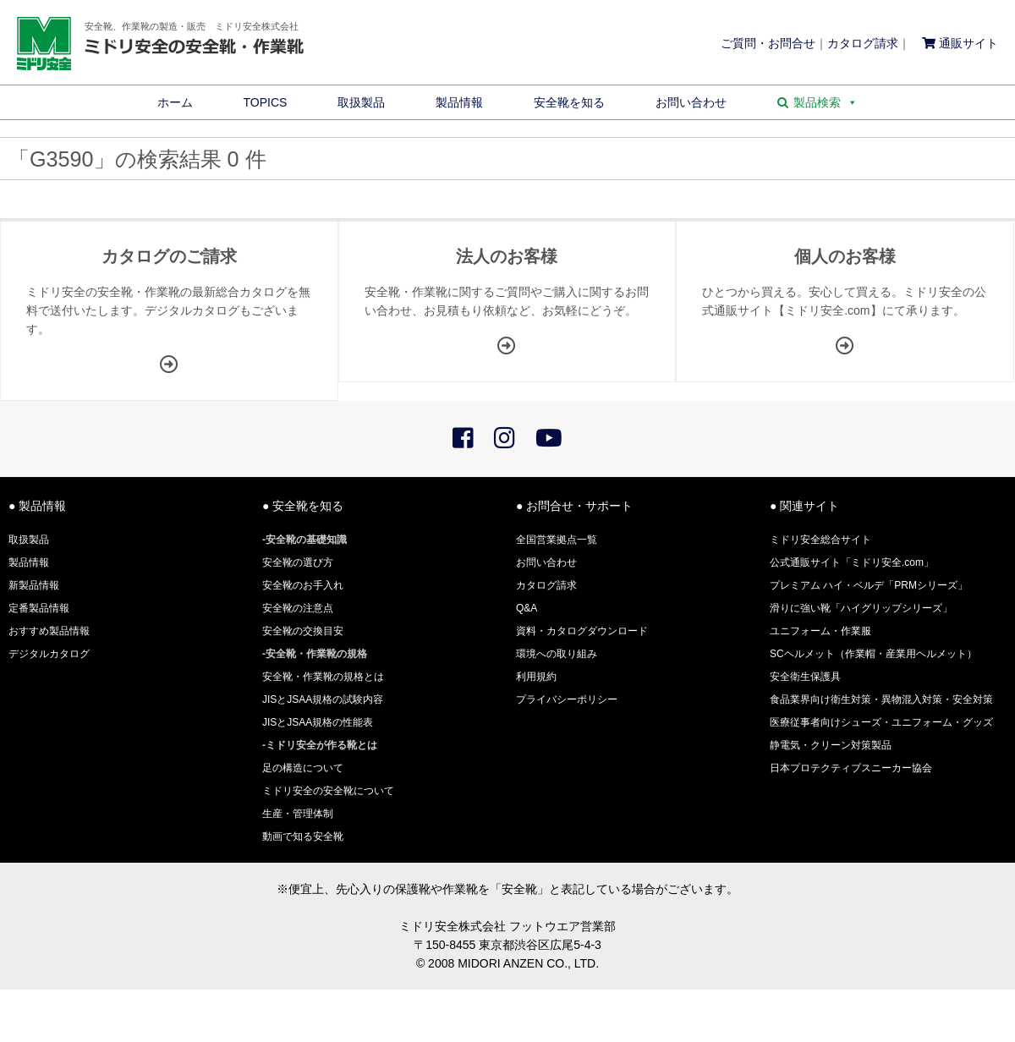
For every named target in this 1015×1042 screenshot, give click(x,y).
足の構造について (302, 768)
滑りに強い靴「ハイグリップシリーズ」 (861, 608)
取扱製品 (361, 102)
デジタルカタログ (49, 654)
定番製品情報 (38, 608)
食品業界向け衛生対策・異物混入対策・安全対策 (881, 699)
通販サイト (960, 43)
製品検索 (825, 102)
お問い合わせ (691, 102)
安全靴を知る (569, 102)
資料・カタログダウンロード (582, 631)
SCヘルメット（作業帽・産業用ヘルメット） (873, 654)
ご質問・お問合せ (768, 43)
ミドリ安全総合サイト (820, 540)
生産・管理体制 (297, 814)
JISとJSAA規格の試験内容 (322, 699)
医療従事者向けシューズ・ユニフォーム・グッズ (881, 722)
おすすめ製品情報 (49, 631)
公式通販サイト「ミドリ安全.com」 (852, 562)
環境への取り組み (556, 654)
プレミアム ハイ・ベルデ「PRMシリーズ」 (869, 585)
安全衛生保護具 (805, 677)
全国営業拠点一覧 (556, 540)
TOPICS (266, 102)
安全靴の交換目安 (302, 631)
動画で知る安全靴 (302, 836)
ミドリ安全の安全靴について (328, 791)
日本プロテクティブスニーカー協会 (851, 768)
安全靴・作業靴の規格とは (323, 677)
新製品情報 (33, 585)
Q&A (526, 608)
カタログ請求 (862, 43)
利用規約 (536, 677)
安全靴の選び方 (297, 562)
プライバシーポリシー (566, 699)
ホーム (175, 102)
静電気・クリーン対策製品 (831, 745)
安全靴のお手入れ (302, 585)
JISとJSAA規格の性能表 (317, 722)
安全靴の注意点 (297, 608)
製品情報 (459, 102)
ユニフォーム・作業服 (820, 631)
